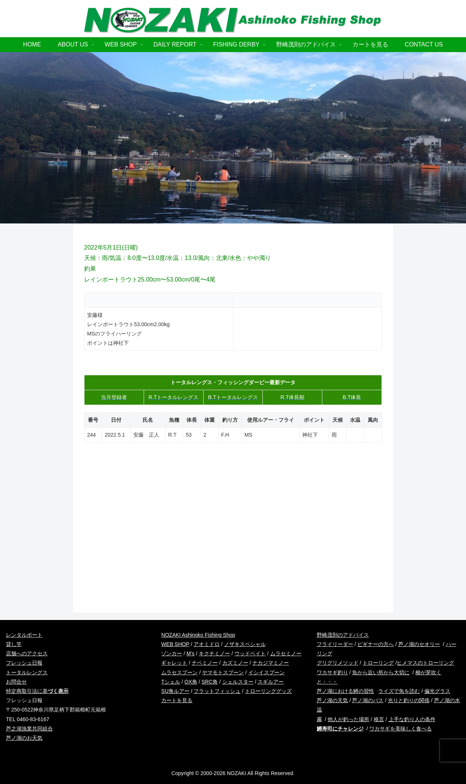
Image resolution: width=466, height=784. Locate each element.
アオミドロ (207, 644)
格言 (379, 719)
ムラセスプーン (179, 672)
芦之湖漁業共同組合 (29, 729)
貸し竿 (14, 644)
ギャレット (174, 663)
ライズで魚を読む (399, 691)
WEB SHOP (175, 644)
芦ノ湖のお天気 (24, 738)
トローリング (378, 663)
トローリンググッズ (268, 691)
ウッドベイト (250, 653)
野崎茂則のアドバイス (343, 635)
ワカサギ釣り (332, 672)
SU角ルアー (175, 691)
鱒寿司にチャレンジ (340, 729)
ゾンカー (171, 653)
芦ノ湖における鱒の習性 (345, 691)
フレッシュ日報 (24, 663)
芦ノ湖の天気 (332, 700)
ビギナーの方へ (375, 644)
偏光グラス (437, 691)
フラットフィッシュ (217, 691)
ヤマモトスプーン (223, 672)
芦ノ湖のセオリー (419, 644)
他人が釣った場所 (348, 719)
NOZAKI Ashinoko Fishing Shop (198, 635)
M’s (190, 653)
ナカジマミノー (270, 663)
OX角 (191, 682)
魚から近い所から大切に (380, 672)
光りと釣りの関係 (409, 700)
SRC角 (209, 682)
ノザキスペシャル (245, 644)
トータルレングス (27, 672)
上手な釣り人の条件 (412, 719)
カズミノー (235, 663)
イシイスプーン (266, 672)
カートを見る (176, 700)
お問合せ (16, 682)
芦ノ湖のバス (367, 700)
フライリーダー (335, 644)
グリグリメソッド (337, 663)
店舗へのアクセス (27, 653)
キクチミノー (214, 653)
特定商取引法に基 (37, 691)
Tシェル (170, 682)
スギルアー (271, 682)
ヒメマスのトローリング (425, 663)
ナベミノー (205, 663)
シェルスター (237, 682)
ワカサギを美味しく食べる (400, 729)
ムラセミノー (285, 653)
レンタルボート (24, 635)
